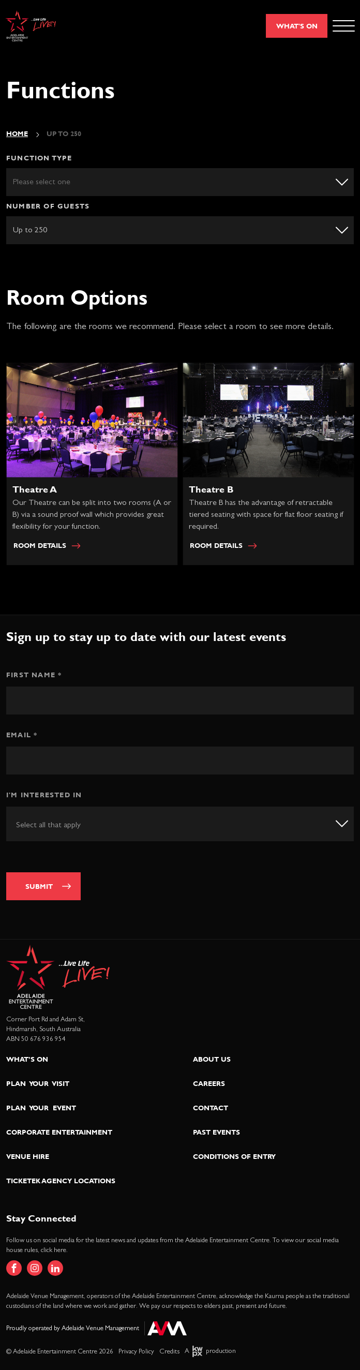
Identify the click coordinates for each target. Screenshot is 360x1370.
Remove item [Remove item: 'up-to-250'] (336, 229)
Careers (209, 1083)
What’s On (27, 1059)
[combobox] (180, 824)
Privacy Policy (136, 1351)
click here (53, 1250)
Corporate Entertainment (59, 1132)
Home (17, 133)
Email (21, 734)
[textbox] (60, 825)
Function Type (39, 157)
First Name (34, 674)
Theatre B (213, 492)
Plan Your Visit (37, 1083)
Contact (210, 1107)
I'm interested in (44, 794)
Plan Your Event (41, 1107)
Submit (39, 886)
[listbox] (180, 182)
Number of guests (47, 206)
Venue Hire (27, 1156)
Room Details (49, 548)
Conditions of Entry (234, 1156)
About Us (212, 1059)
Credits (169, 1351)
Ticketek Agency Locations (60, 1180)
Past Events (216, 1132)
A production (210, 1351)
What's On (297, 26)
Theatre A (37, 492)
